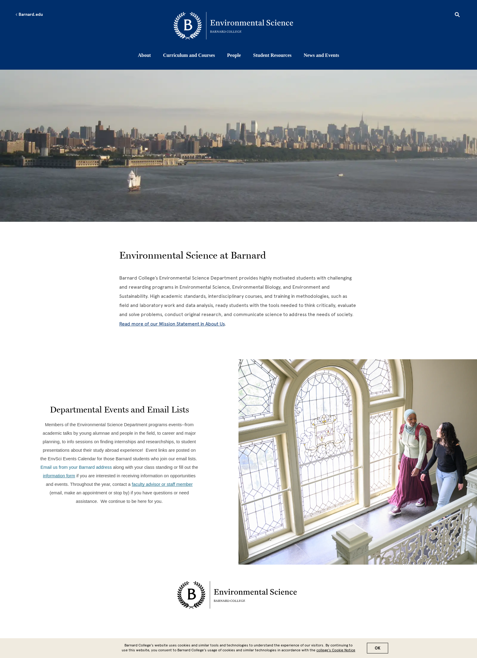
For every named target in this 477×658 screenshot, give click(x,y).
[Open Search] (457, 15)
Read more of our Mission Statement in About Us (172, 324)
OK (377, 648)
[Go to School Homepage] (240, 26)
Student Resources (272, 55)
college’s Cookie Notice (335, 650)
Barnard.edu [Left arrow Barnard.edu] (29, 14)
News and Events (321, 55)
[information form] (59, 476)
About (144, 55)
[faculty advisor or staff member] (162, 484)
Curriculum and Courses (189, 55)
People (234, 55)
